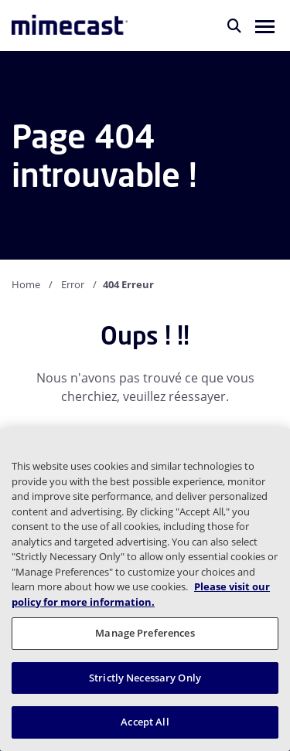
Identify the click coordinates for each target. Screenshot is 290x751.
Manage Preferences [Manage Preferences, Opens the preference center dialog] (144, 633)
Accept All (145, 722)
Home (26, 284)
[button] (264, 25)
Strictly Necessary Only (145, 678)
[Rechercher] (234, 25)
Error (72, 284)
